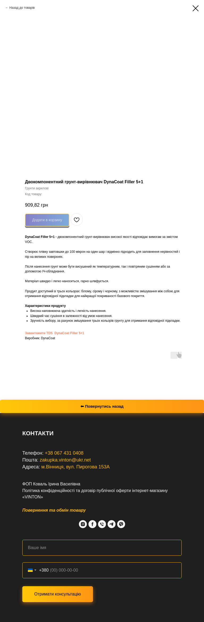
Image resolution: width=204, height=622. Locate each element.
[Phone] (102, 524)
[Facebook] (92, 524)
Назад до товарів (22, 8)
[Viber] (121, 524)
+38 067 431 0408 (64, 453)
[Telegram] (112, 524)
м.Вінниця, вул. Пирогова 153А (75, 466)
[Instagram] (83, 524)
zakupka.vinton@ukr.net (65, 460)
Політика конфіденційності (48, 490)
